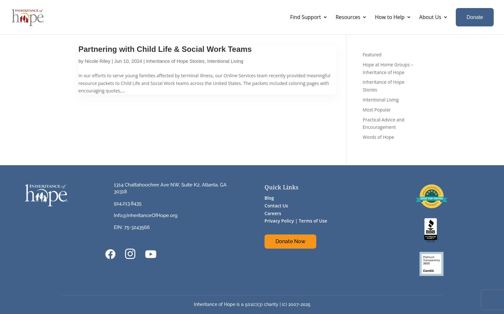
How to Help (390, 17)
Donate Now (290, 241)
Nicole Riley (97, 61)
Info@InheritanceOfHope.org (145, 215)
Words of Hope (378, 137)
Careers (273, 213)
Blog (269, 198)
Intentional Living (225, 61)
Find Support (305, 17)
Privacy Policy (279, 221)
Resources (348, 17)
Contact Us (276, 206)
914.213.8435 (127, 203)
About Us (430, 17)
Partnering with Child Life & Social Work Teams (165, 49)
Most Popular (377, 110)
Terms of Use (313, 221)
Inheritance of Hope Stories (175, 61)
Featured (372, 55)
